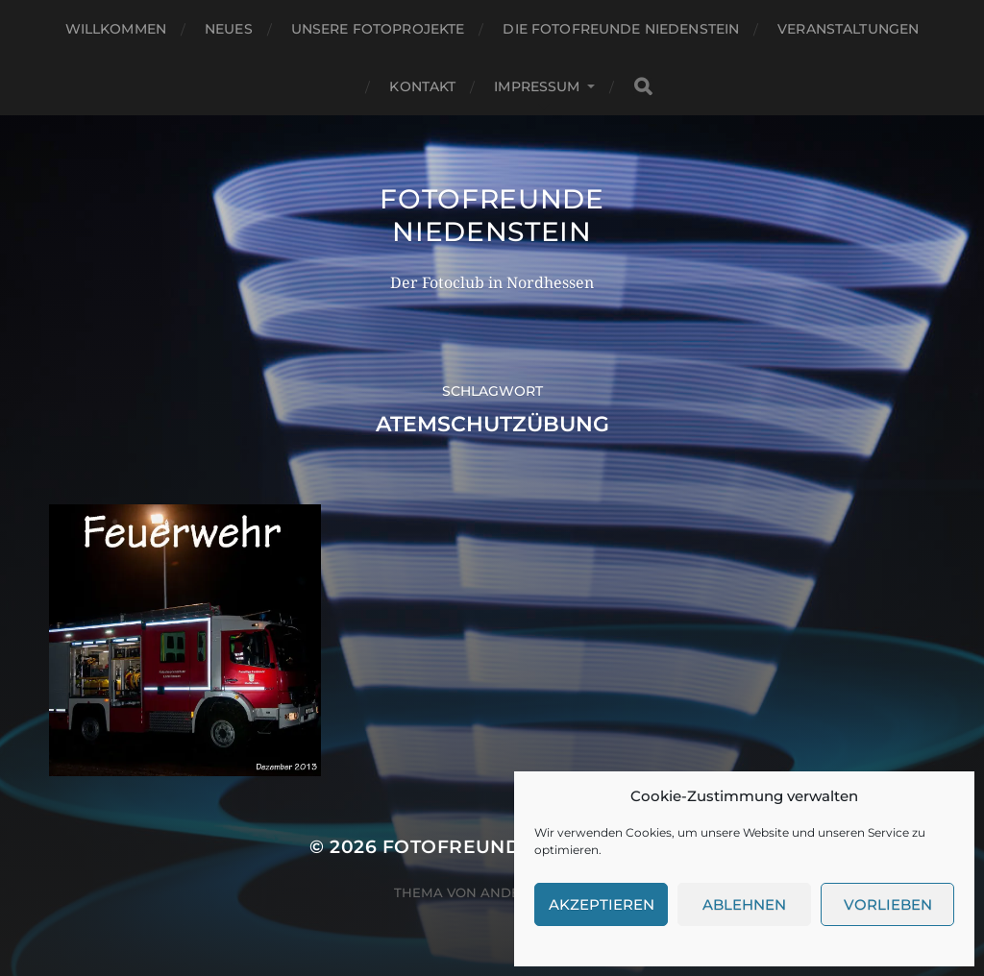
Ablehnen (744, 904)
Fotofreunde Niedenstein (492, 215)
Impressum (536, 86)
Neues (229, 28)
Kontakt (422, 86)
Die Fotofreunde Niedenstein (621, 28)
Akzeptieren (601, 904)
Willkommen (115, 28)
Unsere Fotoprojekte (378, 28)
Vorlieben (888, 904)
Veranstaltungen (848, 28)
